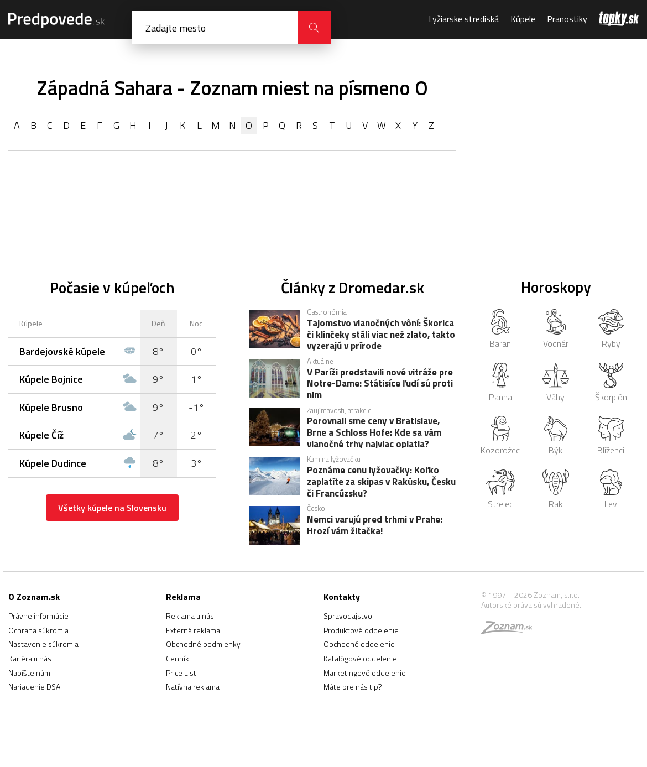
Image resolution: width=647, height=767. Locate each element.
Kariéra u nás (29, 658)
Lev (611, 489)
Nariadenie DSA (34, 686)
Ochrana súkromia (38, 630)
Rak (556, 489)
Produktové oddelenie (361, 630)
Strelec (500, 489)
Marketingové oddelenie (365, 673)
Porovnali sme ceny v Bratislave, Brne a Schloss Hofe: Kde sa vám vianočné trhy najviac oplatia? (374, 431)
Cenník (177, 658)
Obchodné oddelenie (359, 644)
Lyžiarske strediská (464, 18)
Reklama (183, 596)
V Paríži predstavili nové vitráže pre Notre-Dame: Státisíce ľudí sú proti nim (380, 383)
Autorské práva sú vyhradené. (531, 605)
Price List (181, 673)
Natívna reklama (193, 686)
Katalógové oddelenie (360, 658)
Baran (500, 329)
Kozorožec (500, 436)
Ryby (611, 329)
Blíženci (610, 436)
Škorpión (611, 383)
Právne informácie (38, 616)
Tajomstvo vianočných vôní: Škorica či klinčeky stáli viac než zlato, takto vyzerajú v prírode (381, 334)
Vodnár (555, 329)
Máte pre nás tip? (353, 686)
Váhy (555, 383)
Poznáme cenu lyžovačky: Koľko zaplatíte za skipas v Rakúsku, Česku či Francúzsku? (381, 481)
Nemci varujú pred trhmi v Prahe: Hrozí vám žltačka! (374, 526)
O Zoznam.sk (34, 596)
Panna (500, 383)
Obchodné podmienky (203, 644)
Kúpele (522, 18)
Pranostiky (567, 18)
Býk (555, 436)
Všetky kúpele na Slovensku (112, 507)
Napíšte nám (29, 673)
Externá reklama (193, 630)
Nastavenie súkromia (43, 644)
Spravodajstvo (348, 616)
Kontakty (342, 596)
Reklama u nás (190, 616)
